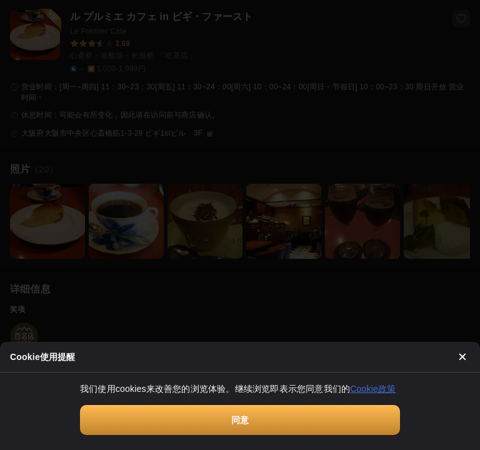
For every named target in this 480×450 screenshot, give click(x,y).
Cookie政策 (373, 389)
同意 (240, 420)
